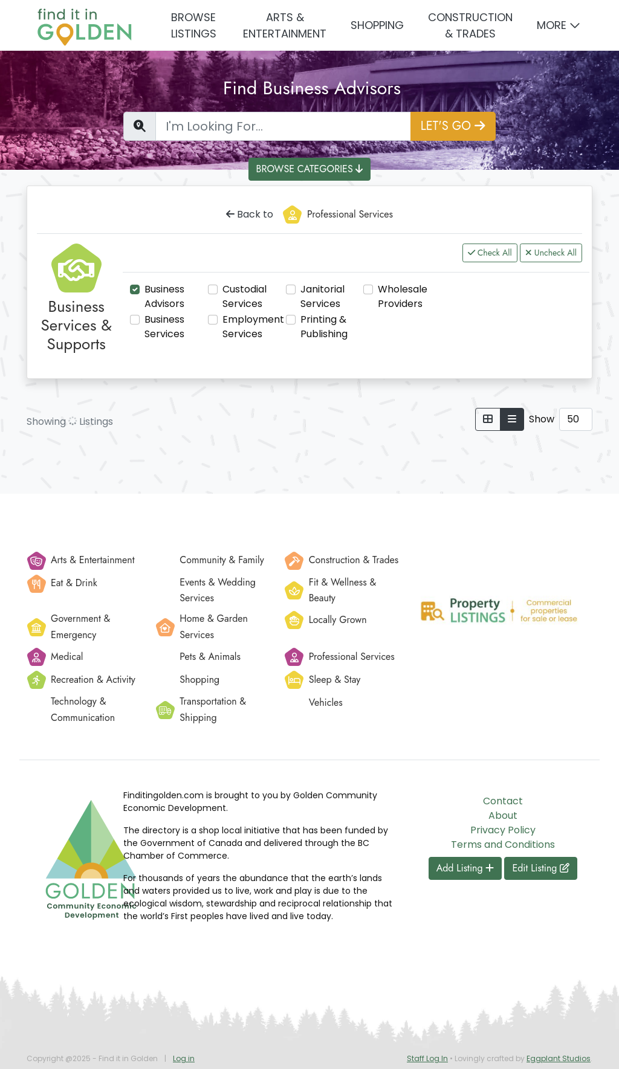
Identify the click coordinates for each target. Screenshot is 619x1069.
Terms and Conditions (503, 844)
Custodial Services (244, 296)
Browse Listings (193, 25)
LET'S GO (453, 126)
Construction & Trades (470, 25)
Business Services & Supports (76, 325)
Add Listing (465, 868)
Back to (249, 214)
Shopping (377, 25)
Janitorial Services (322, 296)
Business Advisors (164, 296)
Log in (184, 1058)
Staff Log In (427, 1058)
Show (541, 419)
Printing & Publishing (324, 326)
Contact (503, 801)
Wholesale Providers (402, 296)
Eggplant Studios (559, 1058)
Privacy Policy (503, 830)
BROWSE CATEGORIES (309, 169)
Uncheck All (551, 253)
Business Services (164, 326)
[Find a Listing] (283, 126)
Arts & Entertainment (284, 25)
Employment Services (253, 326)
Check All (490, 253)
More (551, 25)
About (502, 815)
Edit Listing (540, 868)
